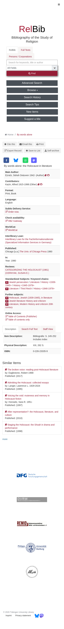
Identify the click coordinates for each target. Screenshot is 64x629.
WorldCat (11, 230)
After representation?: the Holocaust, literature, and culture (31, 413)
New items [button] (32, 111)
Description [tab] (10, 329)
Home (10, 134)
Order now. (12, 212)
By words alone (24, 134)
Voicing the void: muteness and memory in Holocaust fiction (27, 397)
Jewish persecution (18, 282)
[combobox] (32, 62)
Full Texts (25, 50)
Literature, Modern (18, 304)
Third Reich (26, 288)
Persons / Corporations (20, 56)
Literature (34, 282)
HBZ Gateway (13, 221)
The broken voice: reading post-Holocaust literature (31, 369)
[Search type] (32, 68)
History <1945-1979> (23, 285)
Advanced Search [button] (32, 83)
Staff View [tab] (48, 329)
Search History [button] (32, 97)
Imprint (8, 615)
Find (31, 73)
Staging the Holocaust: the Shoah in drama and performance (30, 426)
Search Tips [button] (32, 104)
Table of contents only (17, 319)
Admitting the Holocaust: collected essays (27, 382)
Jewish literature (17, 301)
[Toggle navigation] (59, 4)
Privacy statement (23, 615)
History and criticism (36, 301)
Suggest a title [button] (32, 119)
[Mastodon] (34, 160)
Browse (32, 90)
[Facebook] (6, 160)
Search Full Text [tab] (30, 329)
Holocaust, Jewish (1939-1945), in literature (30, 297)
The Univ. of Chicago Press (33, 251)
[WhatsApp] (25, 160)
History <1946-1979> (44, 288)
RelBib (12, 50)
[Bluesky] (16, 160)
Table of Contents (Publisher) (21, 316)
